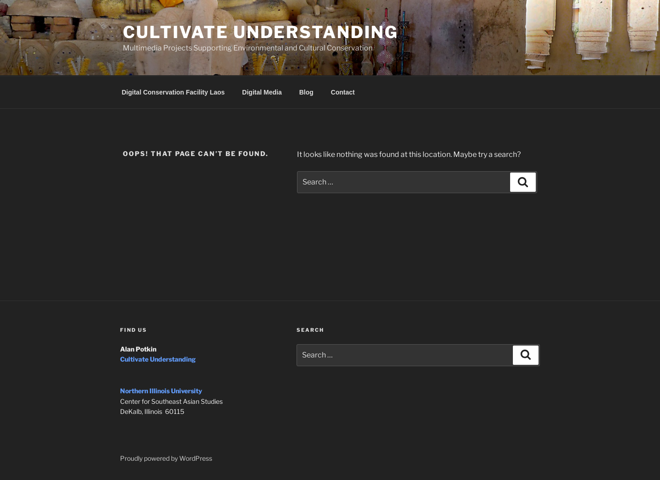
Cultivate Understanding (260, 32)
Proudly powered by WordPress (166, 458)
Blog (306, 92)
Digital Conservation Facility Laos (173, 92)
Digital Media (261, 92)
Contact (343, 92)
